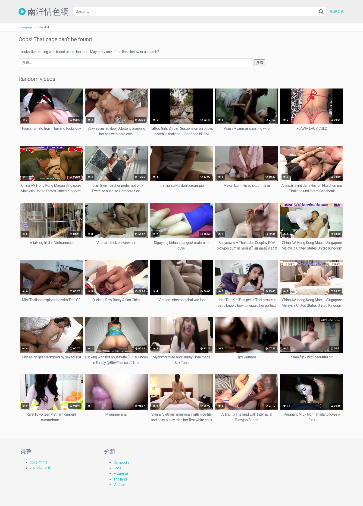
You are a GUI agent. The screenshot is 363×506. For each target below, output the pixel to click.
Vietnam (119, 485)
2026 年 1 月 (39, 462)
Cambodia (121, 462)
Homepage (25, 27)
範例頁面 (337, 11)
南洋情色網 (44, 11)
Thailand (120, 479)
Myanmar (120, 473)
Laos (117, 468)
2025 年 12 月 (40, 468)
